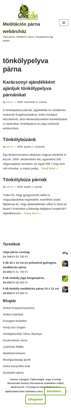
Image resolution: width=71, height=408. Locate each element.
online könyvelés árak (16, 366)
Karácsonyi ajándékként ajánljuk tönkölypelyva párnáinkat (29, 88)
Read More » (49, 168)
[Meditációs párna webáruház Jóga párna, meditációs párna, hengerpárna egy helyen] (28, 23)
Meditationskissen (14, 353)
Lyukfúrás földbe (13, 346)
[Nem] (66, 391)
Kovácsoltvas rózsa (15, 340)
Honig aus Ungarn (14, 327)
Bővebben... (55, 391)
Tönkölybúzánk (19, 139)
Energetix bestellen (15, 320)
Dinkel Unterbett (13, 314)
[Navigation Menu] (63, 22)
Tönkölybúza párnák (25, 179)
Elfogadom (35, 399)
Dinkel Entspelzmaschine (19, 308)
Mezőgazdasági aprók (17, 359)
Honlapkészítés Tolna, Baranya (22, 333)
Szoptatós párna (13, 372)
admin (9, 102)
